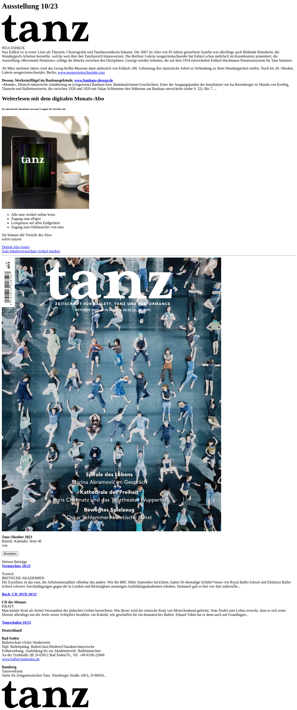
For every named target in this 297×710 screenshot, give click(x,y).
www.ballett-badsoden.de (20, 659)
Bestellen (10, 553)
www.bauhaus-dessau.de (93, 80)
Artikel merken (49, 251)
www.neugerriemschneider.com (81, 72)
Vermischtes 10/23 (16, 566)
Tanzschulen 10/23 (16, 622)
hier (60, 109)
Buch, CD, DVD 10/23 (19, 594)
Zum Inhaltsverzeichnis (19, 251)
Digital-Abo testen (15, 247)
